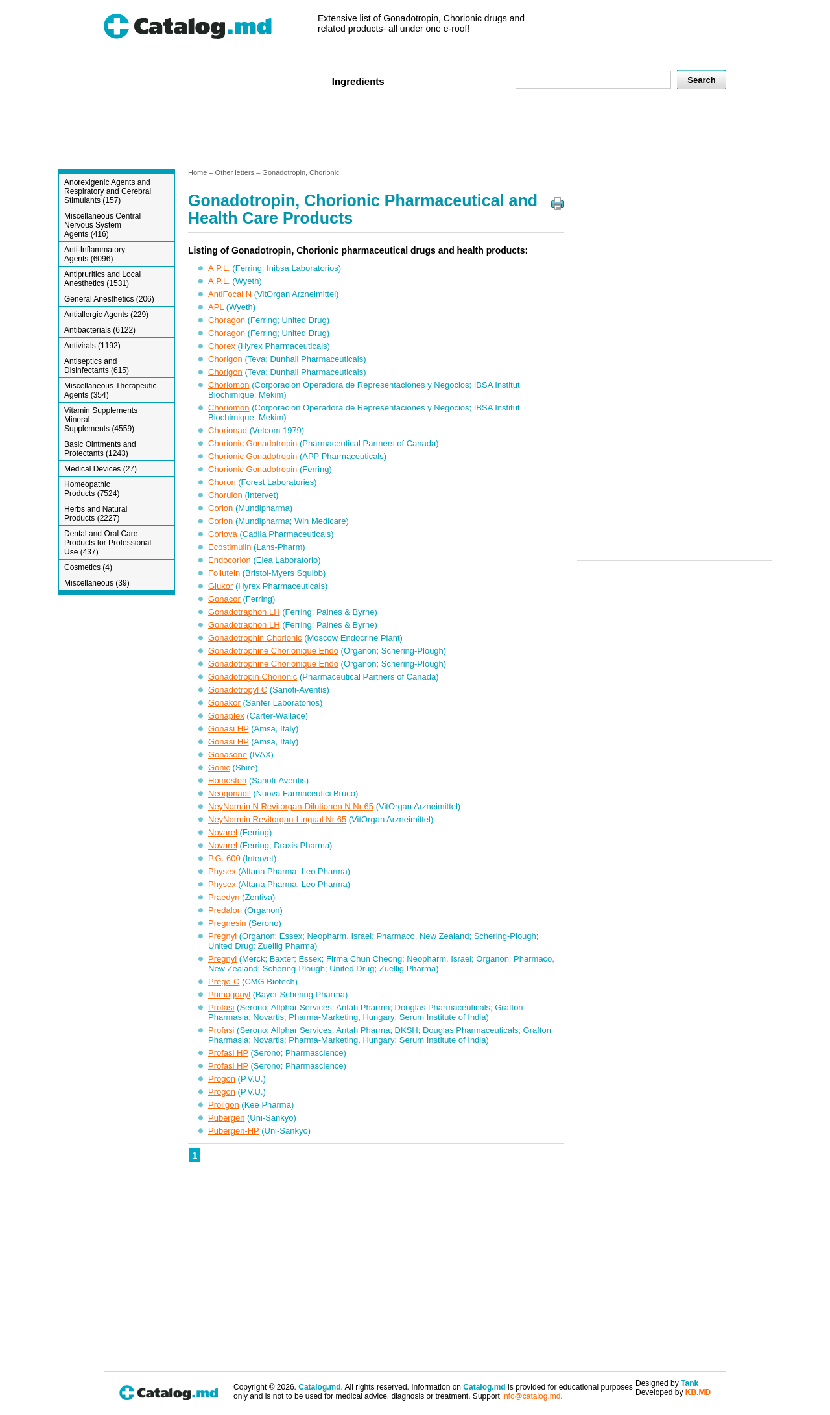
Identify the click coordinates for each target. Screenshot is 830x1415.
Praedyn (223, 897)
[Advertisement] (414, 131)
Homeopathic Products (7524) (91, 489)
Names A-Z (426, 80)
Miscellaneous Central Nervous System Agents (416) (102, 225)
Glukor (220, 586)
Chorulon (225, 495)
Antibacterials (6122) (100, 330)
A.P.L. (219, 268)
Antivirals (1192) (92, 345)
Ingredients (358, 81)
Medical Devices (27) (100, 468)
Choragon (226, 320)
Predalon (225, 910)
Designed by (666, 1383)
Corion (220, 508)
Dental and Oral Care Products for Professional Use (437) (107, 542)
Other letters (235, 172)
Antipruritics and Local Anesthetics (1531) (102, 279)
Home (125, 80)
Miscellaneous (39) (97, 583)
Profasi (221, 1007)
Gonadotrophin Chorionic (255, 638)
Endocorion (229, 560)
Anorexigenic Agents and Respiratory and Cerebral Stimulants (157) (107, 191)
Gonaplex (226, 715)
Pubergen (226, 1118)
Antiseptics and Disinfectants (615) (96, 366)
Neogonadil (229, 793)
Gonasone (227, 754)
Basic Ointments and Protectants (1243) (100, 449)
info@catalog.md (531, 1396)
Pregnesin (227, 923)
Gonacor (224, 599)
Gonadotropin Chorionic (252, 677)
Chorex (221, 346)
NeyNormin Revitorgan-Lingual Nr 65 (277, 819)
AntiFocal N (230, 294)
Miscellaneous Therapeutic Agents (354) (110, 390)
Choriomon (229, 385)
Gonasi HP (228, 728)
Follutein (224, 573)
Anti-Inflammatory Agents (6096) (94, 254)
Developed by (673, 1392)
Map (476, 80)
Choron (222, 482)
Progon (221, 1079)
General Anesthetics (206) (109, 298)
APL (216, 307)
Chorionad (227, 430)
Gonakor (224, 703)
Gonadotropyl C (237, 690)
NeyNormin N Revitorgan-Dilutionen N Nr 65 (291, 806)
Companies (289, 80)
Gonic (219, 767)
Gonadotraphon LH (244, 612)
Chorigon (225, 359)
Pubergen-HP (233, 1131)
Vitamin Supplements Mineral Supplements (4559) (100, 419)
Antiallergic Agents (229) (106, 314)
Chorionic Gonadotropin (252, 443)
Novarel (222, 832)
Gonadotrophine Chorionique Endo (273, 651)
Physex (222, 871)
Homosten (227, 780)
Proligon (223, 1105)
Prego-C (223, 981)
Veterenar (225, 80)
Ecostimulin (229, 547)
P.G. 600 (224, 858)
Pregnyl (222, 936)
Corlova (222, 534)
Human (170, 80)
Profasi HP (228, 1053)
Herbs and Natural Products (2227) (95, 514)
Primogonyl (229, 994)
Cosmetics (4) (88, 567)
